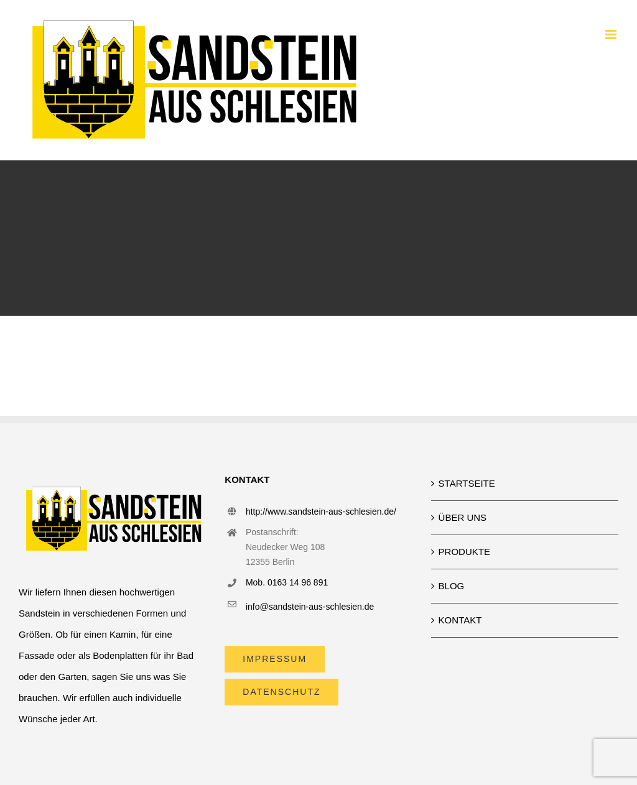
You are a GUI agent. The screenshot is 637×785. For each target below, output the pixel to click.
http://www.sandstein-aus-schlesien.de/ (321, 511)
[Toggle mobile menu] (611, 34)
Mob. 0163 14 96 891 (287, 582)
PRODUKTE (464, 551)
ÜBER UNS (463, 517)
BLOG (452, 586)
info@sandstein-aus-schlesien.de (310, 607)
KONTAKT (460, 620)
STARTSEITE (467, 483)
